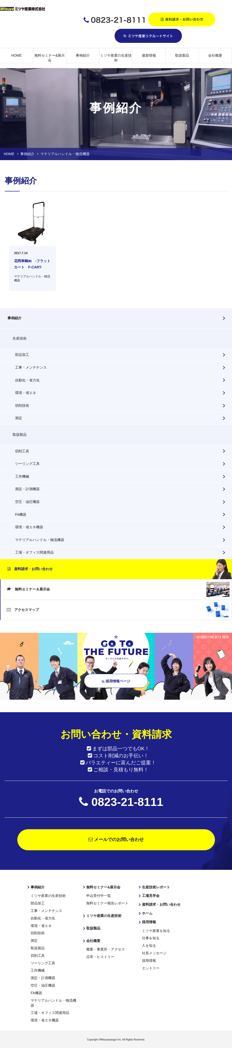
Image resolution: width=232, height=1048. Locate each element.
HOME (16, 55)
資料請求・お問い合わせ (30, 569)
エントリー (151, 967)
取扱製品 (182, 55)
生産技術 (20, 338)
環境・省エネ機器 (29, 527)
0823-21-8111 (127, 801)
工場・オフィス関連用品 (34, 552)
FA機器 (20, 514)
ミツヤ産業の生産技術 (116, 57)
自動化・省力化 (27, 380)
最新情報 (149, 55)
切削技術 (22, 405)
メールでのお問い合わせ (116, 839)
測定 (18, 418)
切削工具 (22, 451)
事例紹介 (83, 55)
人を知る (149, 945)
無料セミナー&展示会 (49, 57)
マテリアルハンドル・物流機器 (39, 540)
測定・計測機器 (27, 489)
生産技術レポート (156, 887)
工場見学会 (151, 896)
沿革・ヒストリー (100, 957)
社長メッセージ (154, 953)
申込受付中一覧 (98, 896)
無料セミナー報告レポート (107, 903)
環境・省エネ (25, 393)
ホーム (147, 913)
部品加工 (22, 355)
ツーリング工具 (27, 464)
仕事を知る (151, 938)
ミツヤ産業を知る (156, 930)
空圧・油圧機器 (27, 502)
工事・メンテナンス (31, 367)
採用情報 (149, 922)
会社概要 (215, 55)
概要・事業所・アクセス (105, 949)
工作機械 (22, 476)
